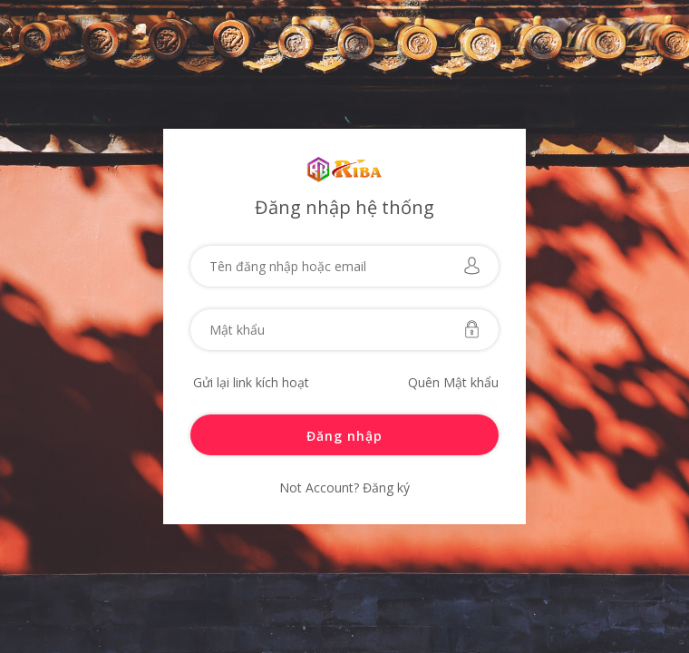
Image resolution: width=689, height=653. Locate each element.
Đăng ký (384, 487)
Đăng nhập (344, 435)
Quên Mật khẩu (453, 382)
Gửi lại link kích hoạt (251, 382)
